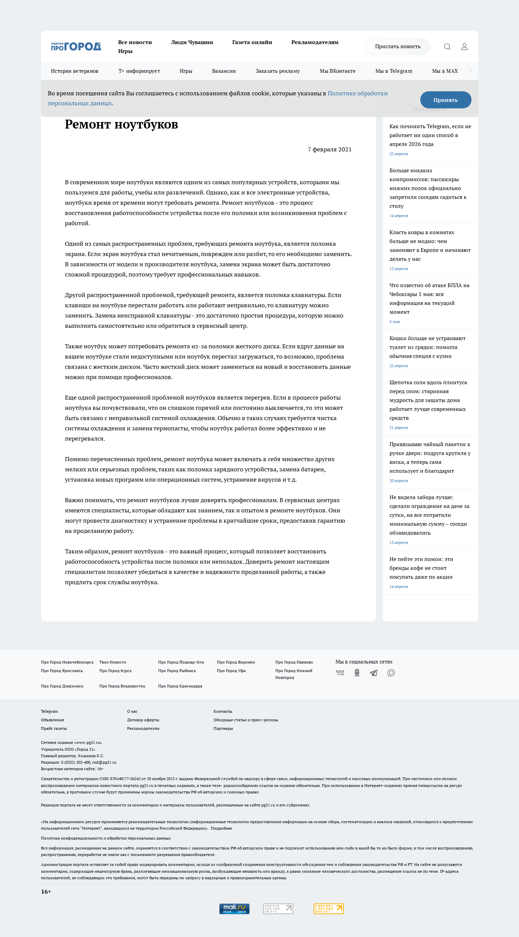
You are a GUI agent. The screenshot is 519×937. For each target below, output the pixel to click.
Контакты (223, 711)
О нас (132, 711)
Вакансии (224, 71)
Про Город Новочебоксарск (67, 662)
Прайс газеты (54, 728)
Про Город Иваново (294, 662)
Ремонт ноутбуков (248, 202)
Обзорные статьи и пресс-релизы (246, 719)
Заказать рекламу (278, 71)
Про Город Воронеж (236, 662)
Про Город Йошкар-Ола (181, 662)
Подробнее (221, 828)
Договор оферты (143, 719)
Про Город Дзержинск (62, 685)
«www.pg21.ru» (88, 742)
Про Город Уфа (231, 670)
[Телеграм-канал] (374, 673)
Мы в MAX (445, 71)
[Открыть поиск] (447, 46)
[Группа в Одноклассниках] (357, 673)
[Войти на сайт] (465, 46)
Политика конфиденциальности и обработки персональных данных (106, 838)
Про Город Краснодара (180, 685)
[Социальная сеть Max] (391, 673)
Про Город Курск (115, 670)
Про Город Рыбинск (177, 670)
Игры (125, 51)
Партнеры (223, 728)
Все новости (135, 42)
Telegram (49, 711)
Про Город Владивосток (122, 685)
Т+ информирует (139, 71)
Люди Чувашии (192, 42)
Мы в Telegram (393, 71)
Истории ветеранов (75, 71)
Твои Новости (112, 662)
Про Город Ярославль (62, 670)
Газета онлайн (252, 42)
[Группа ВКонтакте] (340, 673)
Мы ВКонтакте (338, 71)
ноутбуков (149, 551)
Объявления (52, 719)
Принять (446, 99)
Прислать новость (398, 46)
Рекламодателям (315, 42)
